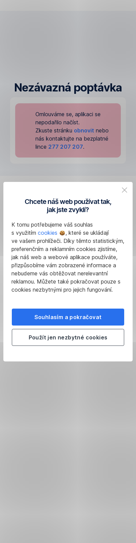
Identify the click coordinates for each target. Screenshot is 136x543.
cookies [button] (51, 232)
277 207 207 (65, 146)
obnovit (84, 130)
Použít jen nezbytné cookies (68, 337)
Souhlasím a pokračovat (68, 317)
